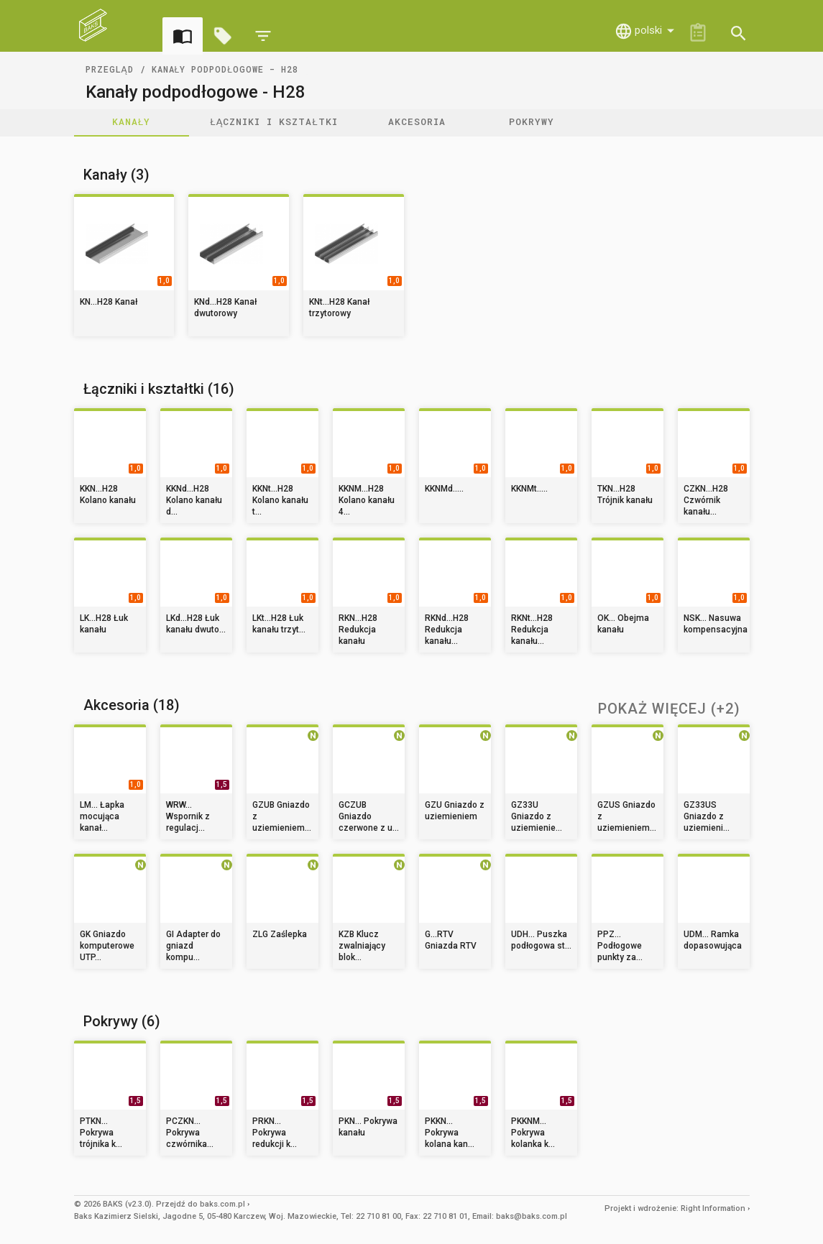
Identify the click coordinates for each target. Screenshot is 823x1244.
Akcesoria (417, 121)
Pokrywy (531, 121)
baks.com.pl (222, 1204)
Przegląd (110, 69)
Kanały (131, 121)
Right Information (713, 1208)
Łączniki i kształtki (274, 121)
